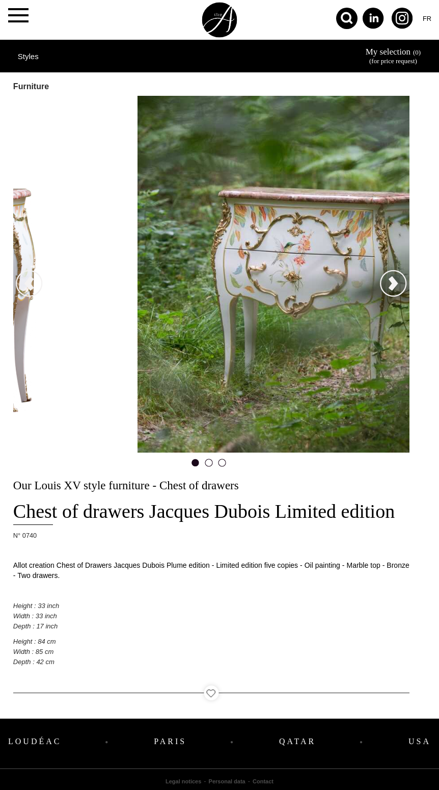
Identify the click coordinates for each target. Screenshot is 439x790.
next (375, 151)
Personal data (227, 781)
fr (427, 18)
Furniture (31, 86)
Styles (28, 56)
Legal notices (183, 781)
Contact (263, 781)
